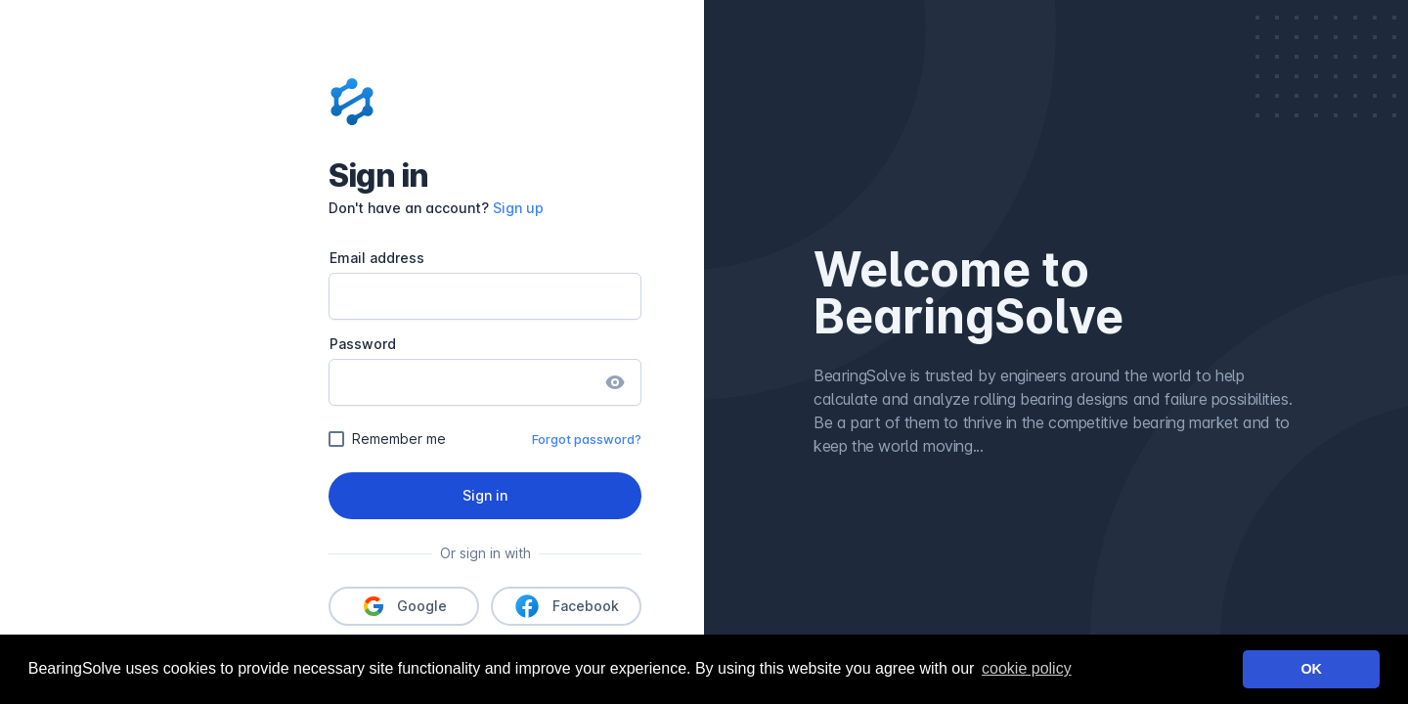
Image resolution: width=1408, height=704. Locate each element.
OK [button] (1311, 669)
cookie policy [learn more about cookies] (1027, 668)
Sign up (518, 207)
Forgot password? (586, 439)
